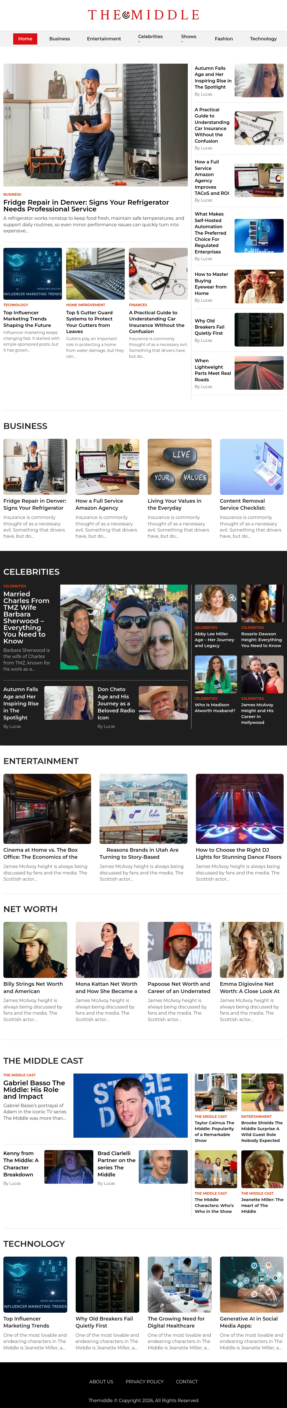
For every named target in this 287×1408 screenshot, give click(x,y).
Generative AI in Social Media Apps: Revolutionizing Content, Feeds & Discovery (249, 1322)
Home (25, 38)
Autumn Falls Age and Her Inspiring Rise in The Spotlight (21, 703)
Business (59, 38)
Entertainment (104, 38)
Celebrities (150, 36)
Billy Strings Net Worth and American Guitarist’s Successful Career (33, 988)
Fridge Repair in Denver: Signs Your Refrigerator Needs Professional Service (86, 205)
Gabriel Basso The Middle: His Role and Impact (34, 1089)
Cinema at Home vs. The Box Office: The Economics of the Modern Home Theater (40, 854)
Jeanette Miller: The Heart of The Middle (262, 1205)
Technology (263, 38)
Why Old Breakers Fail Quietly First (209, 327)
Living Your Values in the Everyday (175, 504)
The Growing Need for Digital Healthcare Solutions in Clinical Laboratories (176, 1322)
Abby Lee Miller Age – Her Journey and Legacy (214, 639)
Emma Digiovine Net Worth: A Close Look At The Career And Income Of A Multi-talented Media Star (250, 988)
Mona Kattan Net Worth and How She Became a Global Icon (107, 988)
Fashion (224, 38)
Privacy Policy (144, 1381)
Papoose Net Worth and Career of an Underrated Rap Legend (179, 988)
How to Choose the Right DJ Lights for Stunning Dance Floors (239, 853)
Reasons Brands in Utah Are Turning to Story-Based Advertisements (139, 854)
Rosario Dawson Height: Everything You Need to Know (261, 639)
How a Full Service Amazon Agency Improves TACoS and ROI (102, 505)
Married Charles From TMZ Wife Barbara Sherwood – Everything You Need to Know (26, 617)
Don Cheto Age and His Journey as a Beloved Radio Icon (116, 703)
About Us (101, 1381)
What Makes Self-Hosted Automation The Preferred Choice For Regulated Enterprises (210, 232)
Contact (187, 1381)
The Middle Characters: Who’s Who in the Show (214, 1205)
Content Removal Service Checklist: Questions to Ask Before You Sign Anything (251, 505)
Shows (188, 36)
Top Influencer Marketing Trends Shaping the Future (27, 319)
